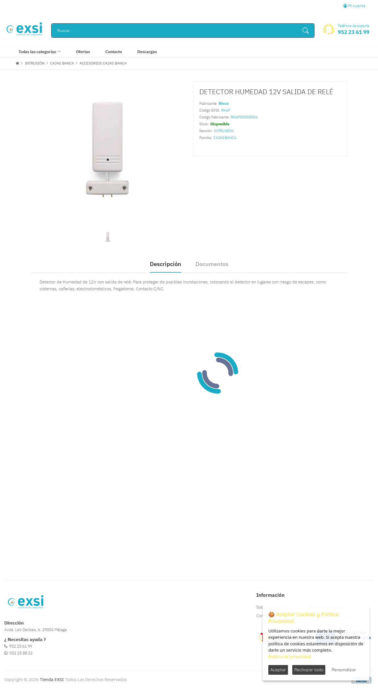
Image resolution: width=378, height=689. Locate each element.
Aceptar (278, 669)
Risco (223, 103)
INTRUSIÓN (34, 63)
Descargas (147, 51)
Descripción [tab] (165, 264)
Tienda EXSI (52, 679)
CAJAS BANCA (62, 63)
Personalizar (344, 669)
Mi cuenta (354, 5)
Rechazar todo (308, 669)
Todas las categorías (37, 51)
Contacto (113, 51)
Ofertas (83, 51)
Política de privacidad (289, 656)
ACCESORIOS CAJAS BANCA (102, 63)
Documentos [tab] (211, 264)
